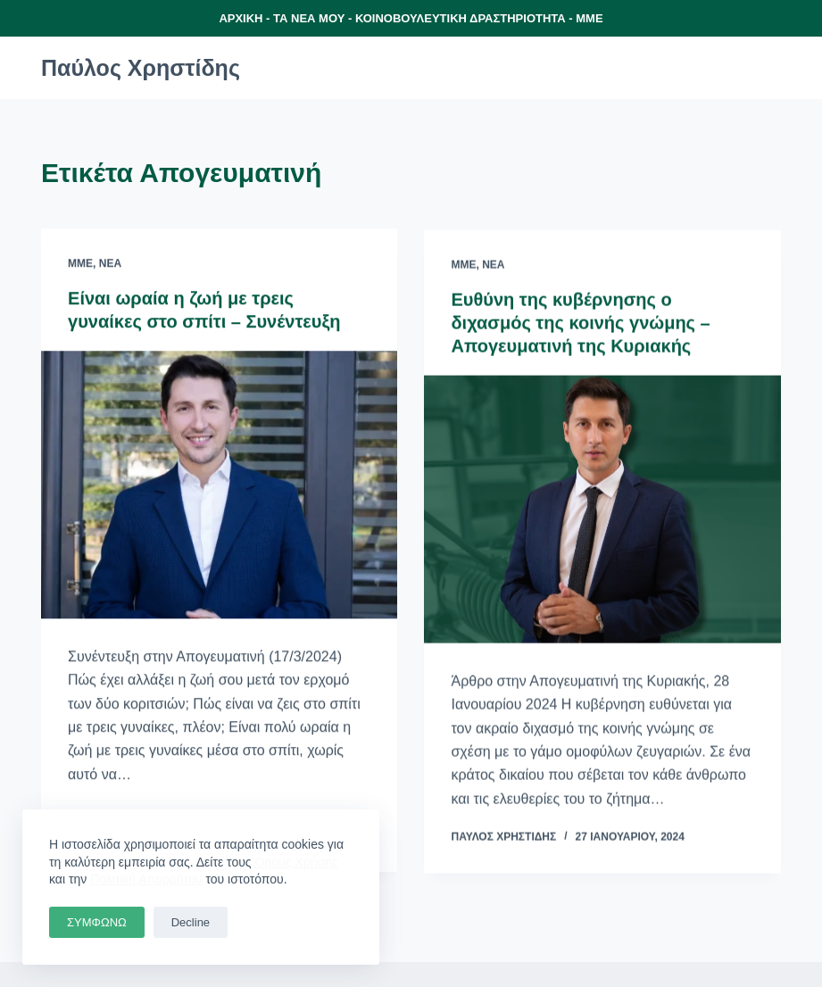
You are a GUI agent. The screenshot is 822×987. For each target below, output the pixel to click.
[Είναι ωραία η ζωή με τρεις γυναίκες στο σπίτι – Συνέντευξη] (219, 485)
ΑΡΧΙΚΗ (240, 18)
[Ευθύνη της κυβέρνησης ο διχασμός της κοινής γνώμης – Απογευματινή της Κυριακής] (602, 510)
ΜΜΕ (589, 18)
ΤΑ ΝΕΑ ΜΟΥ (309, 18)
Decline (190, 922)
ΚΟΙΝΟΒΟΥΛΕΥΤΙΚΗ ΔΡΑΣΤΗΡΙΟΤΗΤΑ (460, 18)
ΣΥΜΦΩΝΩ (97, 922)
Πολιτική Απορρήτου (146, 879)
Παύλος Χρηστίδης (140, 67)
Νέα (110, 264)
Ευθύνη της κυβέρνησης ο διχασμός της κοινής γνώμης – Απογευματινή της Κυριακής (580, 324)
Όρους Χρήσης (296, 862)
